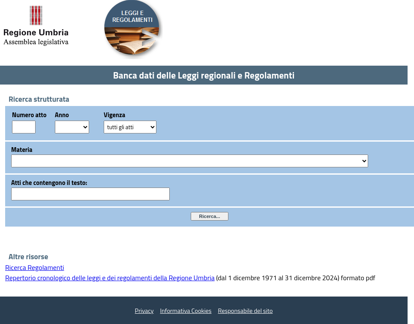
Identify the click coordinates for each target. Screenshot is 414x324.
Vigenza (114, 115)
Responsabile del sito (245, 310)
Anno (62, 115)
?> (72, 127)
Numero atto (29, 115)
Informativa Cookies (186, 310)
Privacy (144, 310)
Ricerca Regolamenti (34, 267)
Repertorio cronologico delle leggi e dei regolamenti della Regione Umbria (110, 278)
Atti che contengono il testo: (49, 183)
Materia (22, 149)
